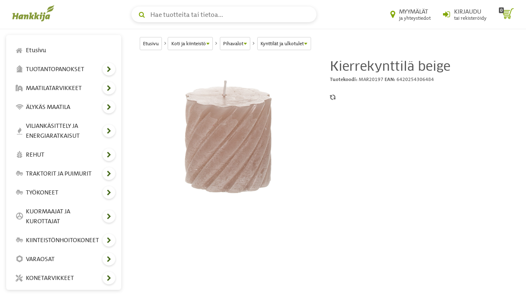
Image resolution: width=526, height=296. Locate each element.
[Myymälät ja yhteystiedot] (410, 14)
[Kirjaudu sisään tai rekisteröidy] (465, 14)
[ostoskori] (506, 14)
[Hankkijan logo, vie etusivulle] (35, 13)
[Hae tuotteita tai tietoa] (224, 14)
